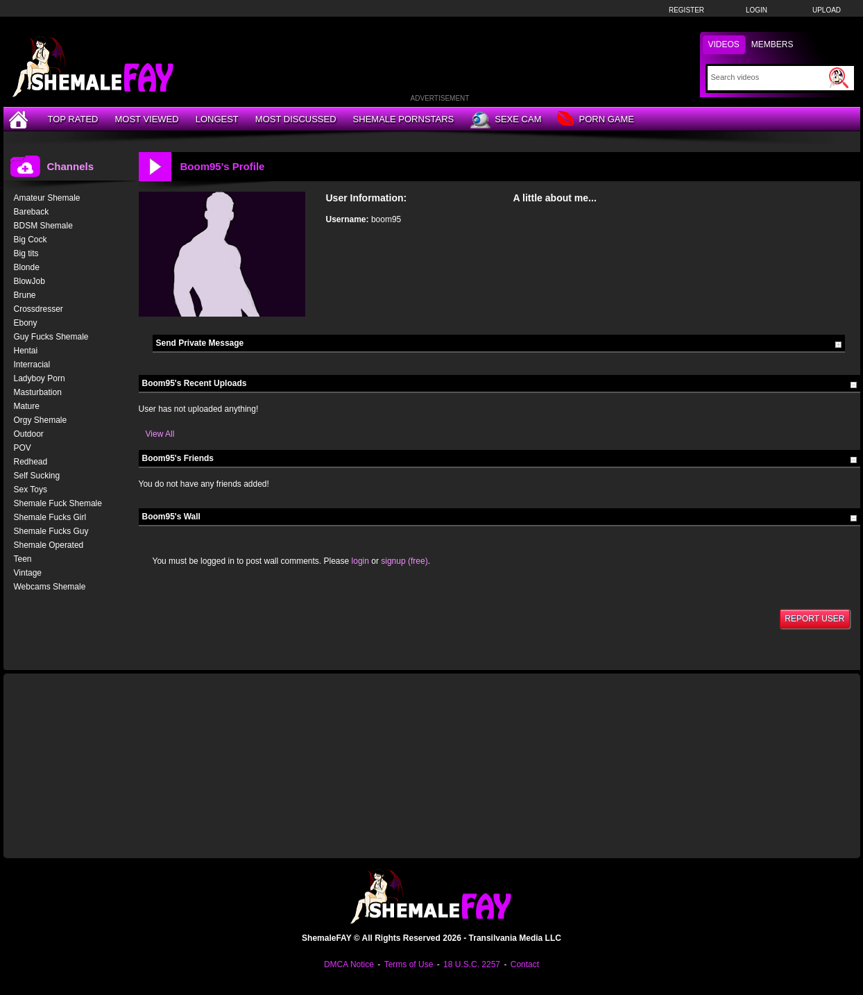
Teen (23, 559)
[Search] (768, 77)
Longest (217, 119)
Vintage (28, 573)
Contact (525, 964)
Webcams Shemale (50, 587)
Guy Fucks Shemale (51, 337)
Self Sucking (37, 475)
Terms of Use (409, 964)
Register (686, 10)
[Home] (20, 119)
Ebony (25, 323)
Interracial (32, 364)
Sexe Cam (505, 120)
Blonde (27, 267)
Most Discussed (295, 119)
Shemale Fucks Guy (51, 531)
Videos (724, 44)
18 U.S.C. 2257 (471, 964)
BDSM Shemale (43, 226)
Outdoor (29, 434)
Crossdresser (38, 309)
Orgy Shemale (40, 420)
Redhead (31, 462)
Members (772, 44)
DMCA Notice (349, 964)
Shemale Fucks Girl (50, 517)
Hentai (26, 351)
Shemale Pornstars (403, 119)
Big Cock (30, 239)
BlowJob (29, 281)
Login (756, 10)
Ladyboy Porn (39, 378)
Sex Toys (30, 489)
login (360, 561)
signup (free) (404, 561)
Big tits (26, 253)
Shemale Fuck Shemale (58, 503)
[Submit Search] (838, 78)
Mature (27, 406)
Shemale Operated (49, 545)
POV (22, 448)
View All (160, 434)
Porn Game (595, 119)
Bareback (31, 212)
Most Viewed (146, 119)
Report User (814, 619)
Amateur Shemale (47, 198)
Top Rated (73, 119)
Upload (826, 10)
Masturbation (38, 392)
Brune (25, 295)
